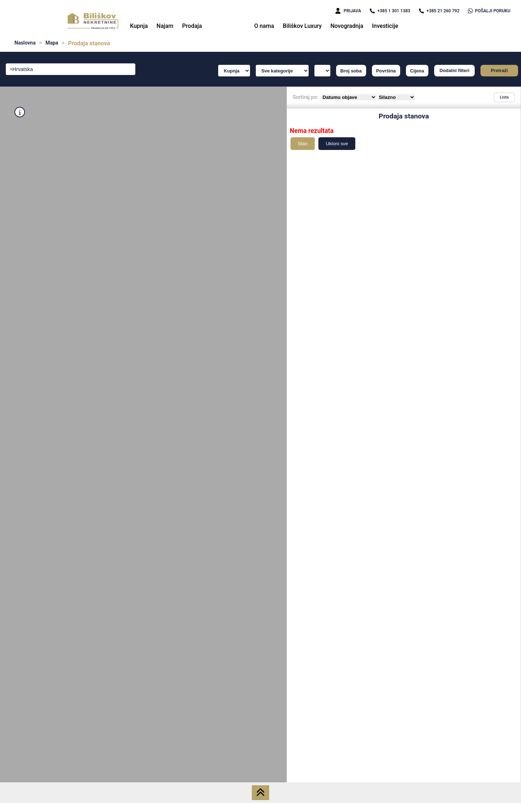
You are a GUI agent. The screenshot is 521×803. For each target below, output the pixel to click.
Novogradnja (346, 25)
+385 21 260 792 (439, 11)
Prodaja (192, 25)
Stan (303, 143)
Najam (165, 25)
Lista (504, 97)
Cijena (417, 71)
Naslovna (24, 43)
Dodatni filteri (454, 70)
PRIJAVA (348, 11)
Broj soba (351, 71)
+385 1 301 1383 (389, 11)
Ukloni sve (337, 143)
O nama (264, 25)
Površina (386, 71)
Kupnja (139, 25)
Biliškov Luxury (302, 25)
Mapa (52, 43)
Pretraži (499, 70)
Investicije (385, 25)
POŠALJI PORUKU (489, 11)
